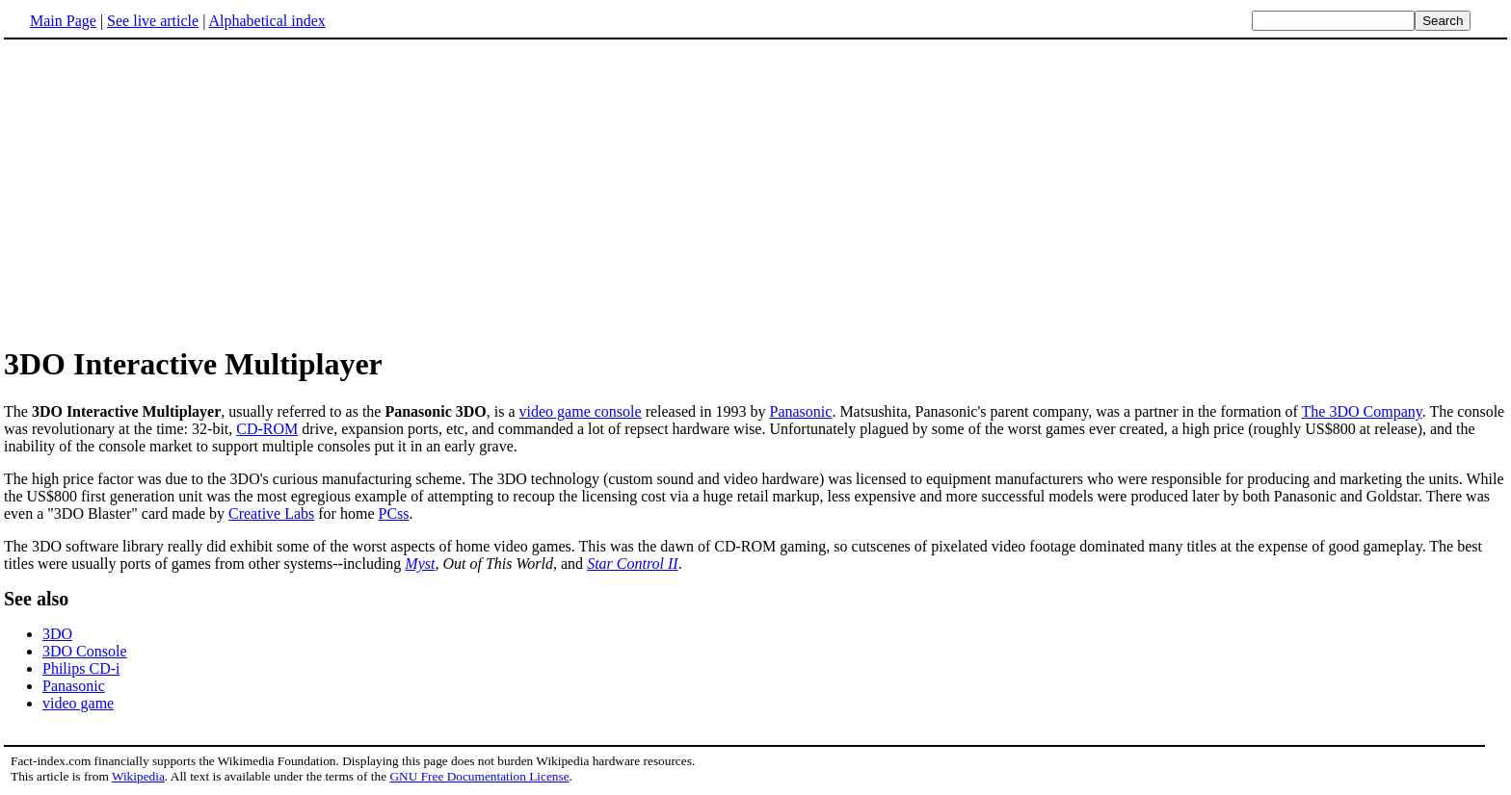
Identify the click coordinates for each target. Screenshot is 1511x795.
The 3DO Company (1362, 411)
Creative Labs (271, 513)
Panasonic (801, 411)
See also (36, 598)
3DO (57, 634)
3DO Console (84, 651)
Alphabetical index (266, 21)
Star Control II (632, 563)
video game (78, 703)
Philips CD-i (80, 668)
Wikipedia (138, 776)
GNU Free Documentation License (479, 776)
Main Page (63, 21)
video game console (580, 411)
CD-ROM (267, 429)
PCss (393, 513)
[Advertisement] (166, 191)
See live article (153, 21)
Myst (420, 563)
